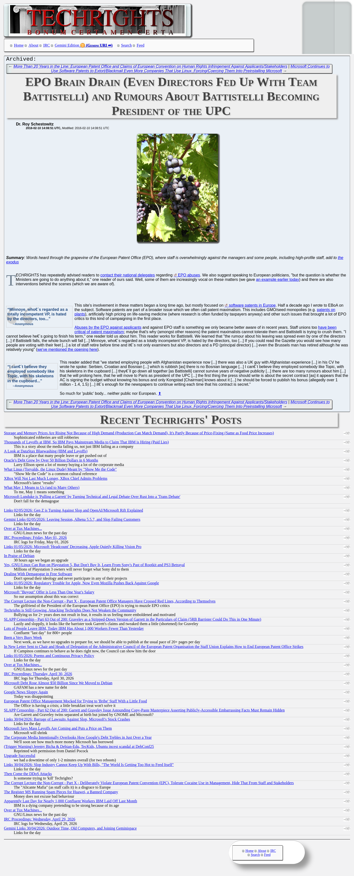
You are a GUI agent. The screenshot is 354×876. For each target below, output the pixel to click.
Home (19, 45)
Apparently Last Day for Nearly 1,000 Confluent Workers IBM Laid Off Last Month (70, 802)
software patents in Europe (252, 306)
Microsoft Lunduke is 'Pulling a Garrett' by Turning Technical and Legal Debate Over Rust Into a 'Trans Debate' (92, 498)
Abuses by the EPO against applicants (107, 329)
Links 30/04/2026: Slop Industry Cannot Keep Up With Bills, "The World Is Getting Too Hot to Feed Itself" (89, 766)
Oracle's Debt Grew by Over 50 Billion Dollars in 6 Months (51, 461)
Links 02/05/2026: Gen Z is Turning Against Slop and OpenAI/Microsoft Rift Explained (73, 511)
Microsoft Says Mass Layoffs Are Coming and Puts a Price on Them (58, 729)
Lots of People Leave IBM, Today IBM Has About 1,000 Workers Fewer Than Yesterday (74, 630)
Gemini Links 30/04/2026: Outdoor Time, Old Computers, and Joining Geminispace (70, 829)
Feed (140, 45)
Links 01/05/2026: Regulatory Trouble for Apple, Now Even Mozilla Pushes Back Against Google (81, 584)
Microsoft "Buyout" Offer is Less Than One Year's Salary (49, 593)
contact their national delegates (127, 276)
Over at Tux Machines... (23, 530)
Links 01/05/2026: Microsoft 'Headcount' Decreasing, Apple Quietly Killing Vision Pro (72, 548)
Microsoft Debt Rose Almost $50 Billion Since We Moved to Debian (58, 684)
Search (126, 45)
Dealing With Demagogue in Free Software (38, 575)
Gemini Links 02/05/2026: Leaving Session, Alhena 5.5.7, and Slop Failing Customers (72, 521)
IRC (46, 45)
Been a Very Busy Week (23, 639)
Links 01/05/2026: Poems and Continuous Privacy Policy (49, 657)
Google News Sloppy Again (26, 693)
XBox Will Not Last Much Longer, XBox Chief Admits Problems (55, 480)
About (33, 45)
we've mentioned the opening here (67, 351)
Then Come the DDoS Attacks (28, 775)
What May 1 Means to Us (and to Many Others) (41, 489)
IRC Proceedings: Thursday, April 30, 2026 (38, 675)
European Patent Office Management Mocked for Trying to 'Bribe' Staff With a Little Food (75, 702)
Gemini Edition (67, 45)
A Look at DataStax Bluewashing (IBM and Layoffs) (46, 452)
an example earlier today (277, 281)
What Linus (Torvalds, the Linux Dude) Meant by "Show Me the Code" (60, 470)
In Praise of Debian (19, 557)
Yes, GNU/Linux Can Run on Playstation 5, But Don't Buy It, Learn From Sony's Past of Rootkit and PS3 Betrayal (94, 566)
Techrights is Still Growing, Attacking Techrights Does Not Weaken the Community (70, 611)
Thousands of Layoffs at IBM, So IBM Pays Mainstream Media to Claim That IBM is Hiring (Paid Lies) (86, 443)
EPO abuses (189, 276)
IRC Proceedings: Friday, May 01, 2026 (35, 539)
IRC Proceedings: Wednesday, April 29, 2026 (39, 820)
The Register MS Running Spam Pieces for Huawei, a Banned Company (61, 793)
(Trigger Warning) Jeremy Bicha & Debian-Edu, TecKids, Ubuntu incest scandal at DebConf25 (79, 748)
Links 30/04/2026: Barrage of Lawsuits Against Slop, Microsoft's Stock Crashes (67, 720)
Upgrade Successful (19, 757)
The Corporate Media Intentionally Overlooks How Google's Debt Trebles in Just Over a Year (78, 739)
